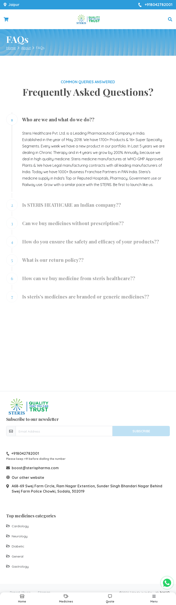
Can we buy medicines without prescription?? (73, 225)
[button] (170, 19)
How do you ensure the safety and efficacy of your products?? (90, 244)
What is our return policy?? (53, 262)
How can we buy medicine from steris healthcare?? (78, 281)
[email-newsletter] (64, 431)
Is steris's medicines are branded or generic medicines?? (85, 299)
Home (11, 48)
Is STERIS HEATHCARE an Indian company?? (71, 207)
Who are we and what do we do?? (58, 119)
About (26, 48)
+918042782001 (155, 5)
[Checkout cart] (6, 19)
